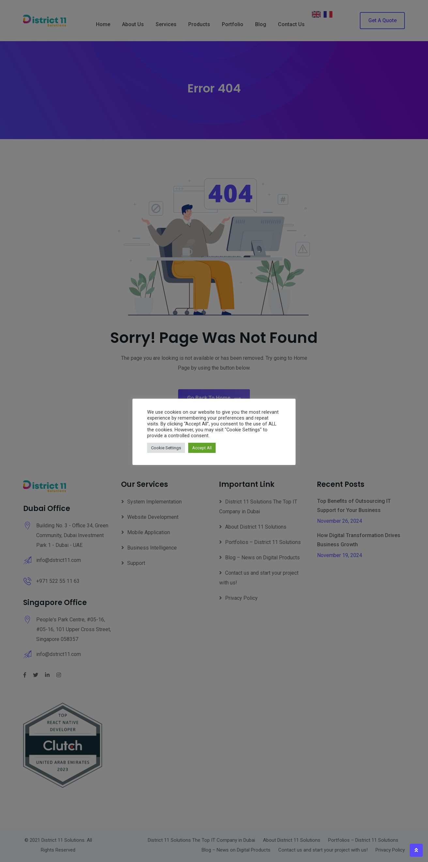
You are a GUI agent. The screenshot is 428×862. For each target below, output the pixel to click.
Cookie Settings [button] (166, 447)
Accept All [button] (202, 447)
